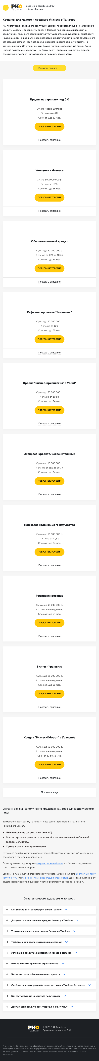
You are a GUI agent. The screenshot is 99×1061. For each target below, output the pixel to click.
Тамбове (69, 19)
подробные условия (49, 127)
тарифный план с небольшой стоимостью (45, 877)
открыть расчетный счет (50, 863)
